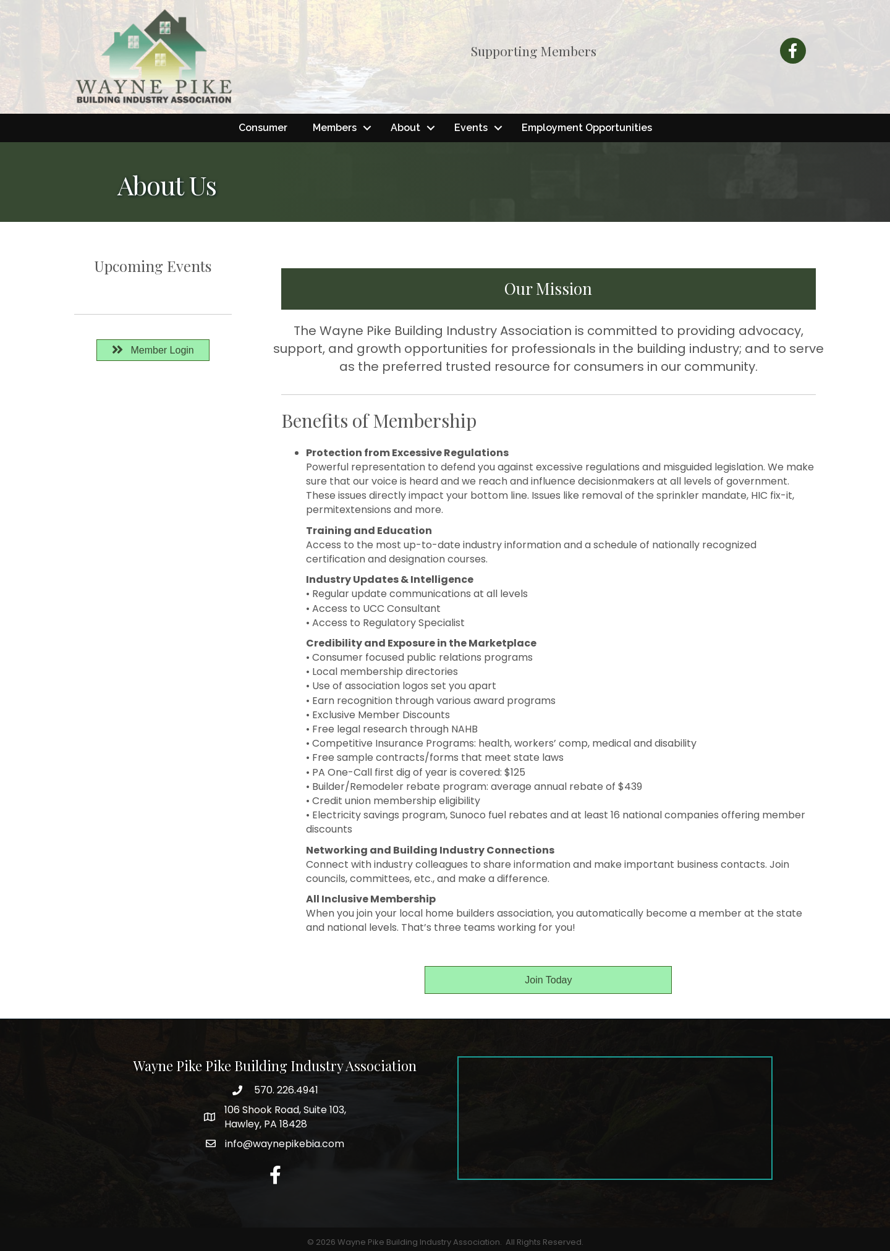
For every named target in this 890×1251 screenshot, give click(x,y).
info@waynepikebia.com (284, 1144)
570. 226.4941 (285, 1090)
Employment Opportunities (587, 128)
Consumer (263, 128)
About (405, 128)
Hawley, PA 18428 (285, 1117)
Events (471, 128)
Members (335, 128)
